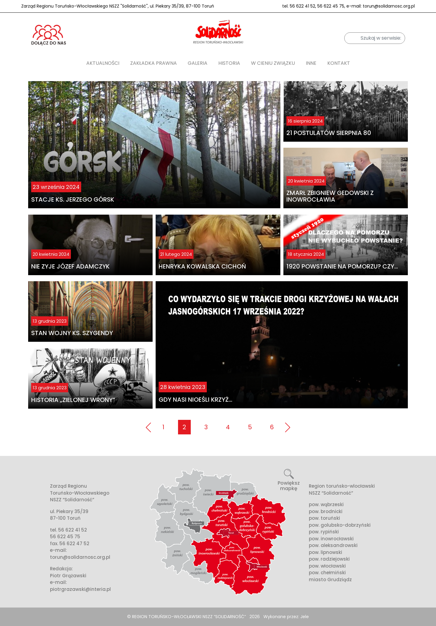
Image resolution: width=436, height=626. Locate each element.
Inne (311, 63)
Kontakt (338, 63)
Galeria (197, 63)
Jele (304, 617)
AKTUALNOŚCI (102, 63)
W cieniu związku (273, 63)
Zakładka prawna (153, 63)
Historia (229, 63)
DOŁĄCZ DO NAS (48, 35)
